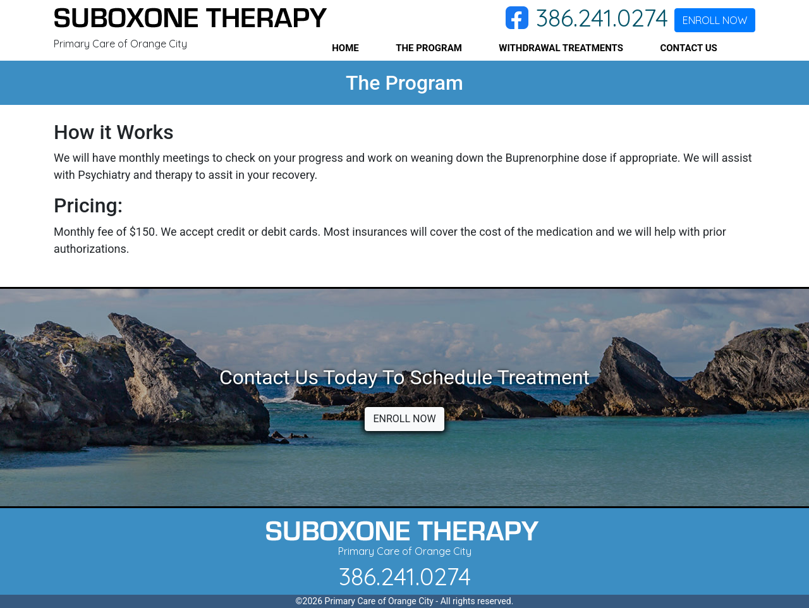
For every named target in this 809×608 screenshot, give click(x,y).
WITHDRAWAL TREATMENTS (561, 48)
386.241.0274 (602, 18)
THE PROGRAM (429, 48)
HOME (345, 48)
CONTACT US (688, 48)
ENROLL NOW (715, 20)
